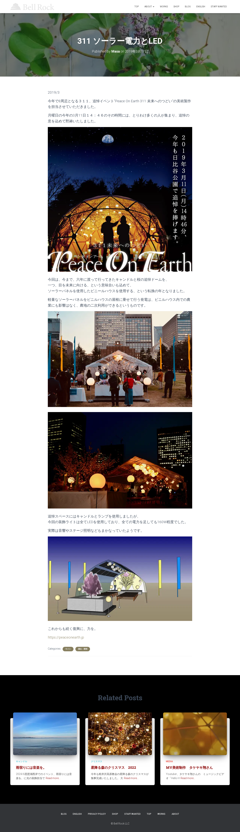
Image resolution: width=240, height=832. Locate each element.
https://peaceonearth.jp (66, 637)
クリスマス (96, 761)
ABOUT (149, 6)
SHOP (176, 6)
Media (169, 761)
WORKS (164, 6)
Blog (188, 6)
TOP (136, 6)
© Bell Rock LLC (120, 823)
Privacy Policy (97, 814)
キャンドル (21, 761)
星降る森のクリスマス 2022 (113, 767)
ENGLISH (200, 6)
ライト (68, 649)
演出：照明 (82, 649)
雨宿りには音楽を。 (31, 767)
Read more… (53, 778)
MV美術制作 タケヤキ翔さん (189, 767)
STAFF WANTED (219, 6)
